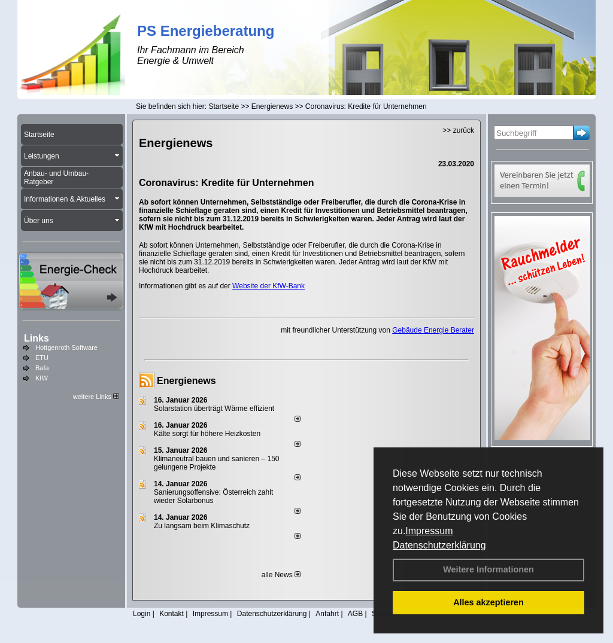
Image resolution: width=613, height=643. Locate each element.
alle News (281, 575)
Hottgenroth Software (66, 347)
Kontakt (171, 614)
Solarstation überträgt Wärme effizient (214, 408)
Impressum (429, 531)
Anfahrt (327, 614)
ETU (41, 357)
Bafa (42, 367)
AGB (355, 614)
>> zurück (458, 130)
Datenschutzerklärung (439, 545)
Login (141, 614)
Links (36, 338)
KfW (41, 378)
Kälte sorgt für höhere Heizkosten (208, 433)
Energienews (186, 381)
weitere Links (96, 396)
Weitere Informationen (488, 569)
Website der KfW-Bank (268, 286)
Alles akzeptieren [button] (488, 602)
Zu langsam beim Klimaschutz (202, 526)
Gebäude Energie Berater (433, 330)
